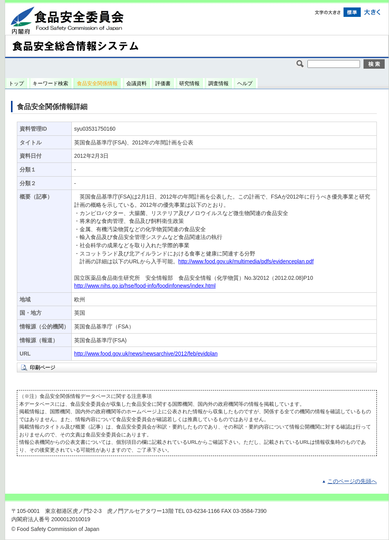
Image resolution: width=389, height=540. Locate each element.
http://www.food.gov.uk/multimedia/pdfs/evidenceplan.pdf (246, 262)
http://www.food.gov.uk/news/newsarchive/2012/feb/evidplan (146, 354)
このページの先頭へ (352, 481)
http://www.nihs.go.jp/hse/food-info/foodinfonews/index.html (145, 286)
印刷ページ (42, 367)
